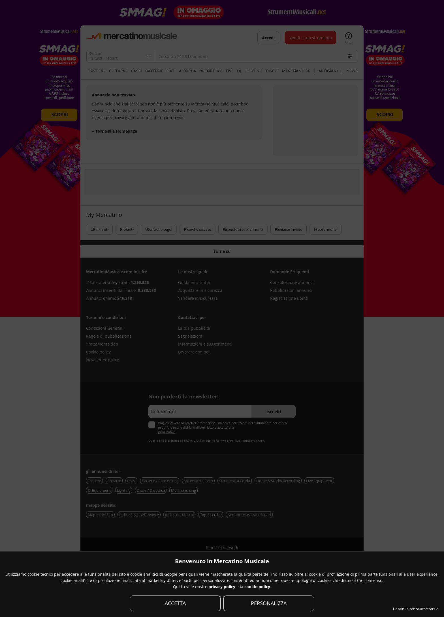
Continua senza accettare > (415, 608)
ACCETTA (175, 603)
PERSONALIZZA (269, 603)
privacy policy (221, 586)
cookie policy (257, 586)
